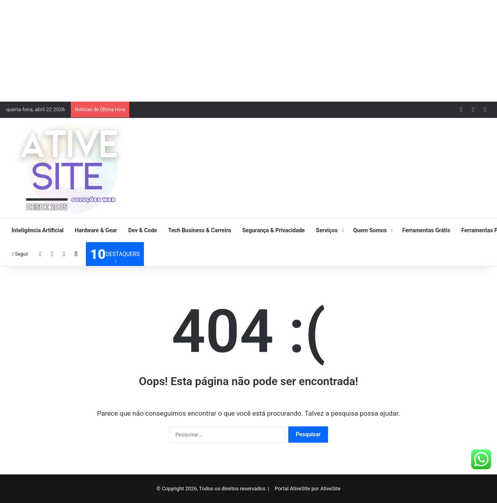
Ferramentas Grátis (426, 230)
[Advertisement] (248, 49)
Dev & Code (142, 230)
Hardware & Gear (96, 230)
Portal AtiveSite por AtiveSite (307, 488)
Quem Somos (369, 230)
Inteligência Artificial (38, 230)
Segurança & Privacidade (273, 230)
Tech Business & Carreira (199, 230)
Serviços (327, 230)
